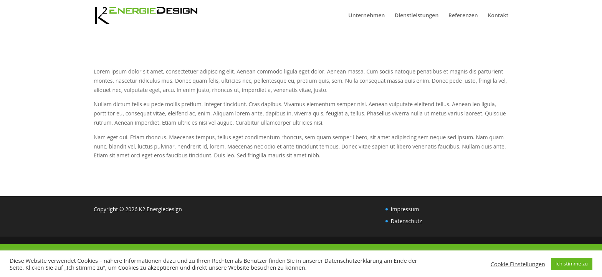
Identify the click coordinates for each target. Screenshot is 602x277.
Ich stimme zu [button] (572, 263)
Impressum (405, 209)
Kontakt (498, 16)
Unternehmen (366, 16)
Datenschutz (406, 221)
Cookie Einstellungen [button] (518, 263)
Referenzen (463, 16)
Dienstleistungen (416, 16)
